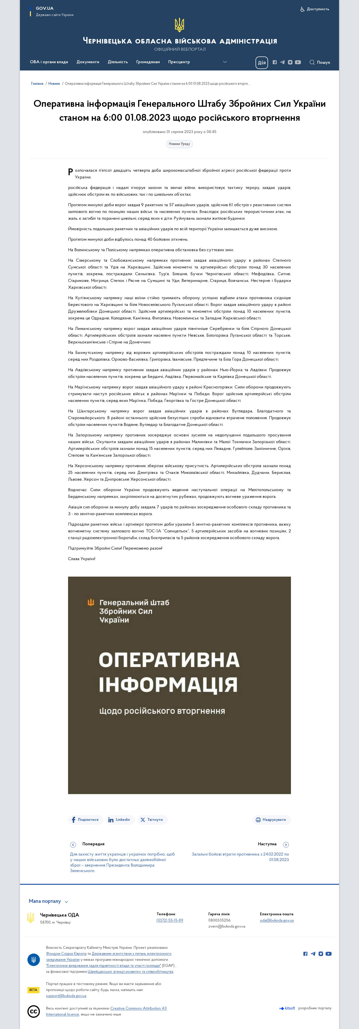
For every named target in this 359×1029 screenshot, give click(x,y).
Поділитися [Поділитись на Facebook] (88, 820)
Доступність (318, 9)
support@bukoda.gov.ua (66, 996)
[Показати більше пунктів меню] (225, 62)
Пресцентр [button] (179, 62)
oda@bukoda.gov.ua (277, 921)
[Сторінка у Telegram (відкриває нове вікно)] (282, 62)
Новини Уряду (179, 144)
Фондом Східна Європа (66, 954)
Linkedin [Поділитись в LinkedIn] (123, 820)
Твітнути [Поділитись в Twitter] (155, 820)
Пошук (323, 62)
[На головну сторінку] (179, 34)
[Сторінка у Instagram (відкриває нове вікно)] (290, 62)
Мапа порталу (45, 901)
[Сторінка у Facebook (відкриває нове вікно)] (275, 62)
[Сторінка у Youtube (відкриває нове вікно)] (298, 62)
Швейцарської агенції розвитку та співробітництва (130, 972)
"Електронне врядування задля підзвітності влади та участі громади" (103, 966)
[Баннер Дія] (262, 62)
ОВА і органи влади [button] (49, 62)
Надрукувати (274, 820)
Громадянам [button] (148, 62)
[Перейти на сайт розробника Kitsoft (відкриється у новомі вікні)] (288, 1008)
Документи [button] (88, 62)
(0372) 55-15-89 (170, 921)
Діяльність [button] (118, 62)
